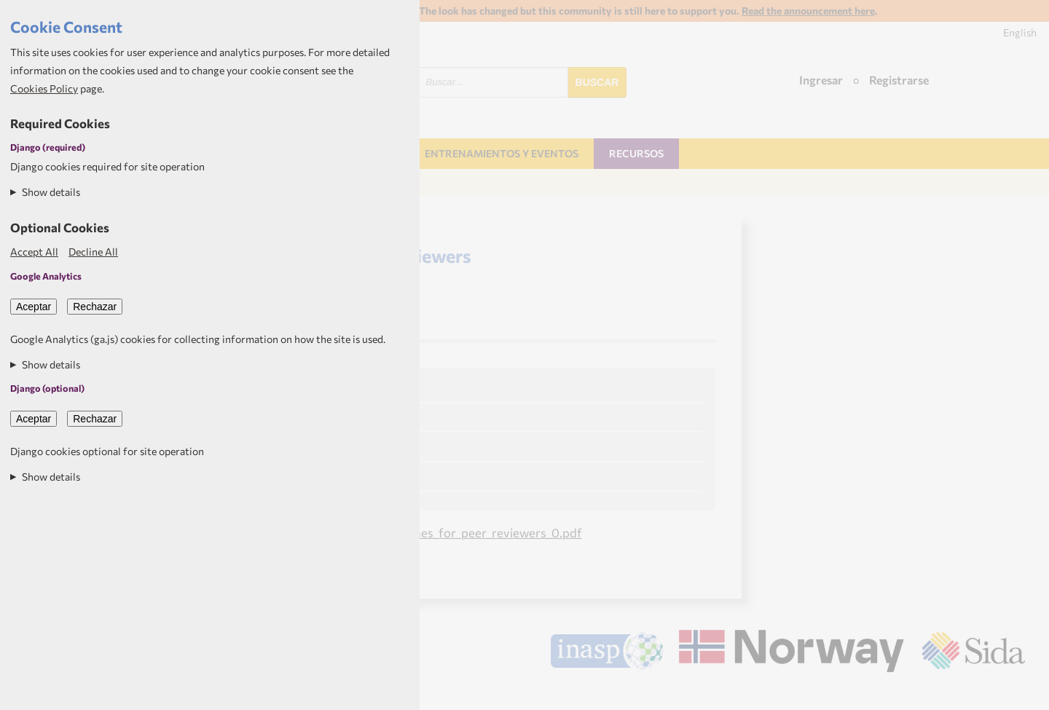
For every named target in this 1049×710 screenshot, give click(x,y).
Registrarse (899, 80)
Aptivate (1012, 692)
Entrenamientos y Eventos (501, 153)
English (1020, 32)
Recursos (636, 153)
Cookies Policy (44, 88)
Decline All (93, 251)
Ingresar (821, 80)
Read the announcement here (808, 10)
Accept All (34, 251)
